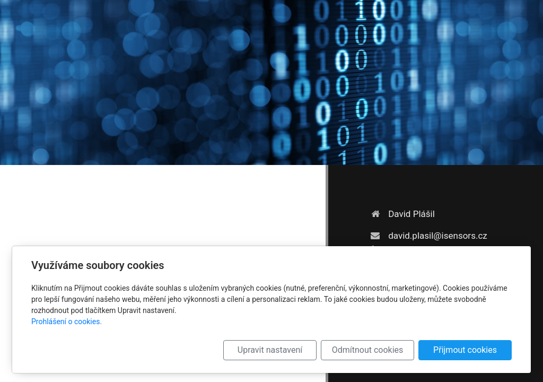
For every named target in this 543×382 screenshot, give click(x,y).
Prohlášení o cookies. (66, 321)
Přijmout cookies (465, 350)
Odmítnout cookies (368, 350)
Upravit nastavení (270, 350)
